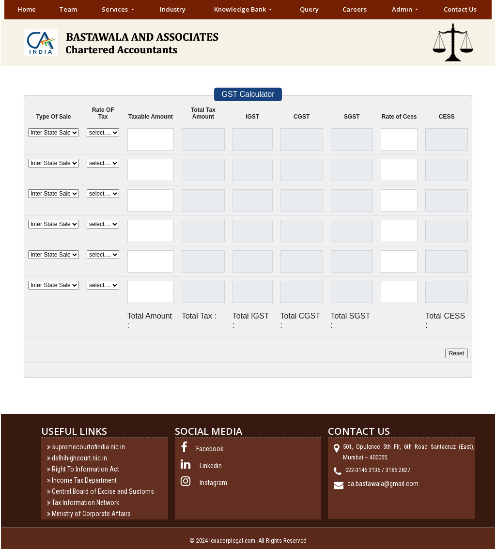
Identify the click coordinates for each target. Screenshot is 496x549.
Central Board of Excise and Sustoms (103, 491)
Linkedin (211, 466)
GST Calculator (247, 94)
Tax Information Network (85, 502)
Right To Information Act (85, 469)
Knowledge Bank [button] (240, 9)
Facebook (209, 449)
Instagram (213, 483)
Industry (173, 9)
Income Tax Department (84, 480)
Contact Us (460, 9)
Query (309, 9)
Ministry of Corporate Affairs (91, 514)
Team (68, 9)
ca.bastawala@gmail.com (382, 484)
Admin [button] (403, 9)
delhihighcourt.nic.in (79, 458)
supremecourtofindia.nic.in (88, 447)
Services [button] (115, 9)
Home (26, 9)
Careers (354, 9)
